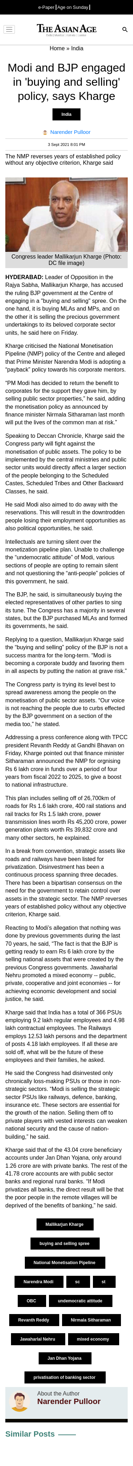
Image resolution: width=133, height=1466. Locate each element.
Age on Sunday (73, 7)
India (66, 114)
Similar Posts (30, 1434)
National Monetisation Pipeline (65, 1262)
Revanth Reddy (34, 1320)
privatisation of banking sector (64, 1377)
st (104, 1281)
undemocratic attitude (81, 1300)
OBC (32, 1300)
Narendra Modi (38, 1281)
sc (78, 1281)
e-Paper (46, 7)
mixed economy (93, 1339)
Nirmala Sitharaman (91, 1320)
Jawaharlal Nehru (38, 1339)
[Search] (125, 30)
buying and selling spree (64, 1243)
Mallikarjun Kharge (65, 1224)
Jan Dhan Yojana (65, 1358)
